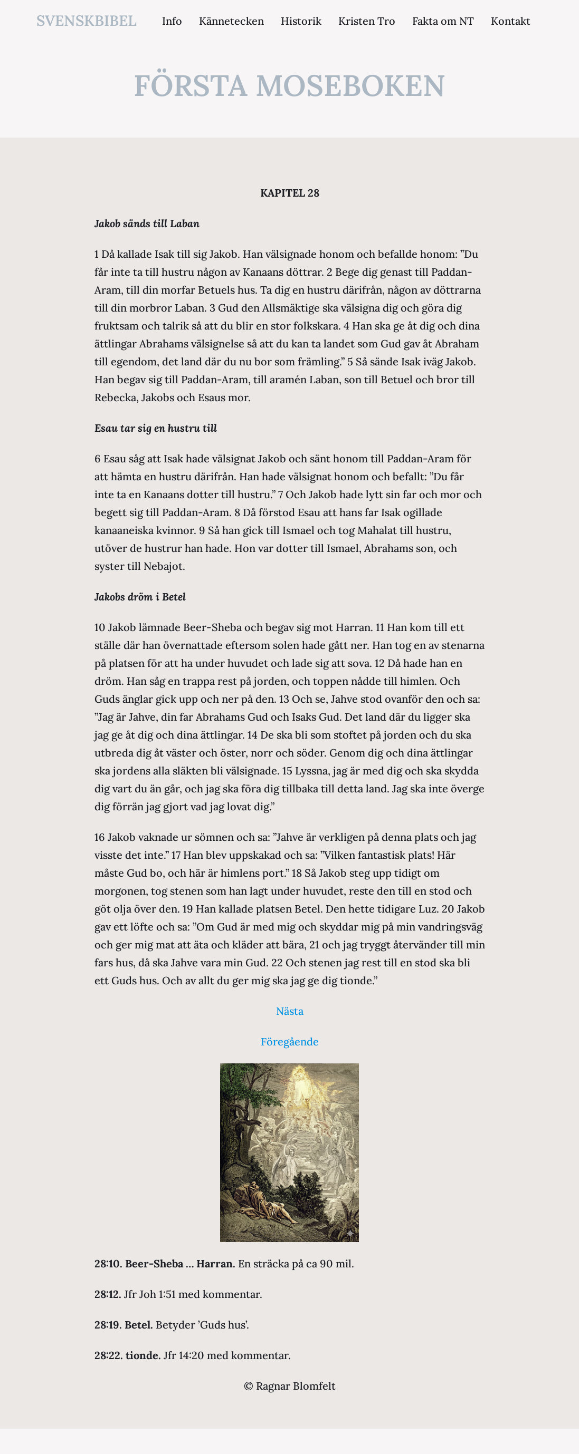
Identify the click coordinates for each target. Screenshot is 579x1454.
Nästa (289, 1010)
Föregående (290, 1041)
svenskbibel (86, 20)
